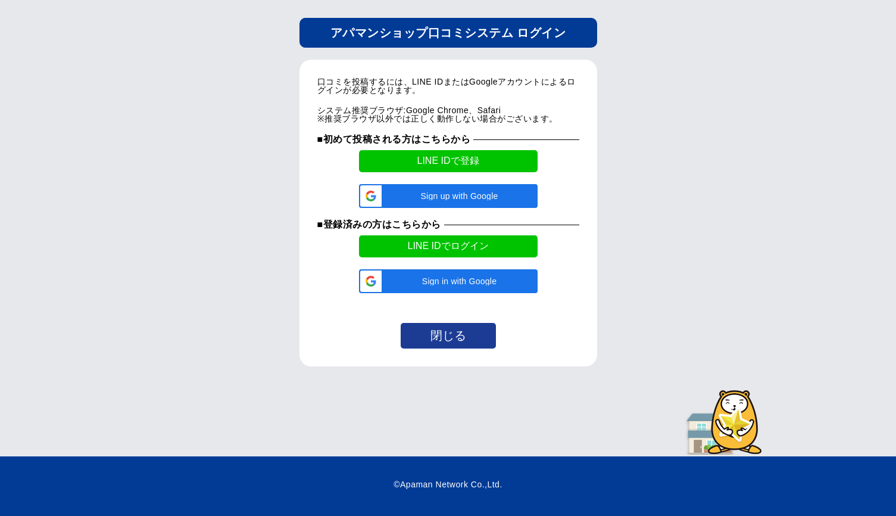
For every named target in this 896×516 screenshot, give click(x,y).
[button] (448, 196)
